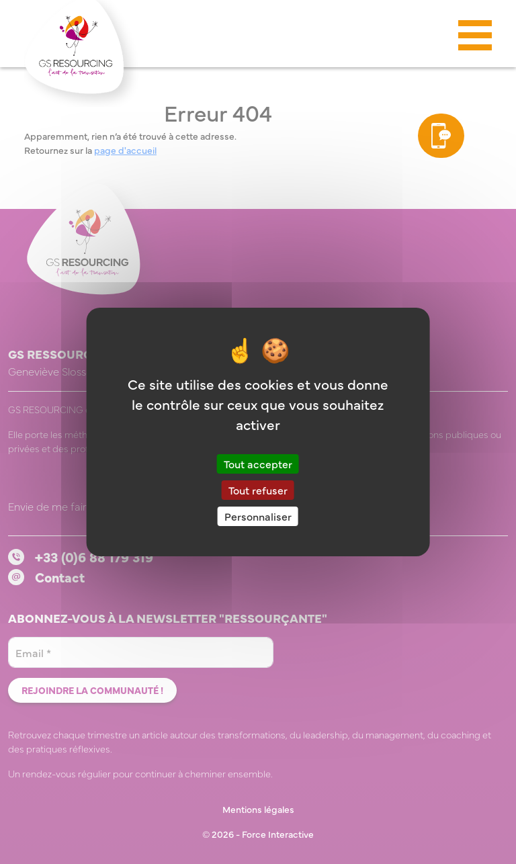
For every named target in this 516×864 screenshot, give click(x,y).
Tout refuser (258, 489)
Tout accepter (258, 463)
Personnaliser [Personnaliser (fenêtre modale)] (258, 516)
